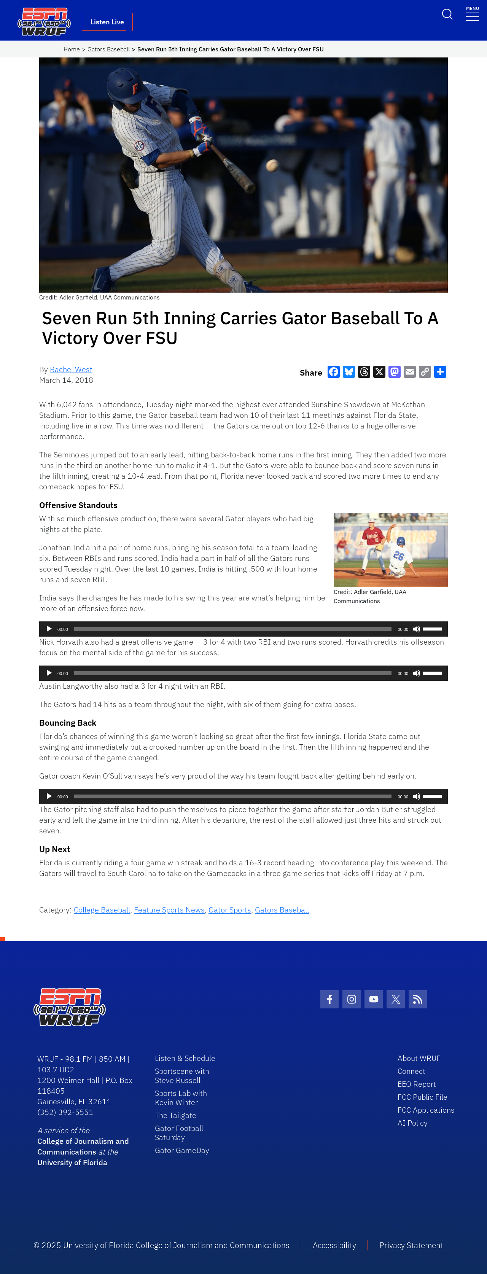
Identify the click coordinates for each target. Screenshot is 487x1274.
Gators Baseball (109, 49)
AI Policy (413, 1123)
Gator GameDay (182, 1150)
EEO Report (417, 1084)
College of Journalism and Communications (83, 1146)
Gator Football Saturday (179, 1132)
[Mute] (416, 629)
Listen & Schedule (185, 1058)
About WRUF (419, 1058)
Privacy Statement (411, 1245)
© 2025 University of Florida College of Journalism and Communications (161, 1245)
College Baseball (102, 910)
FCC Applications (426, 1110)
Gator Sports (229, 910)
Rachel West (71, 369)
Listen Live (107, 22)
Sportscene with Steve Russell (182, 1075)
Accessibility (334, 1245)
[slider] (233, 629)
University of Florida (72, 1162)
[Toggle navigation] (472, 13)
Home (72, 49)
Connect (411, 1071)
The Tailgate (175, 1115)
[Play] (49, 629)
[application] (243, 629)
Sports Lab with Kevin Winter (181, 1097)
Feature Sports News (169, 910)
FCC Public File (422, 1097)
